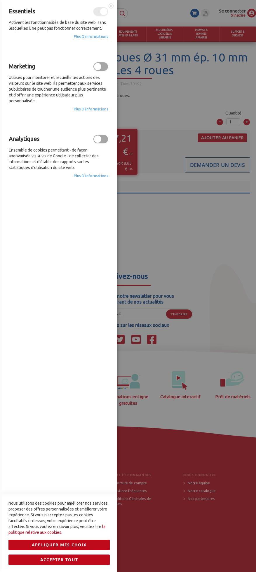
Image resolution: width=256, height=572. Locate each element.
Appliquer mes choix (59, 383)
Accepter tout (59, 398)
